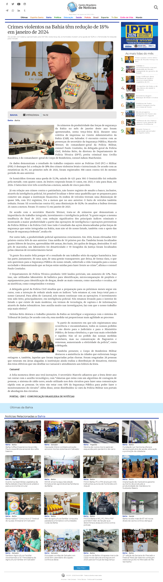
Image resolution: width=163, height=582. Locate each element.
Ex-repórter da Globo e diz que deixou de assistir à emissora (147, 88)
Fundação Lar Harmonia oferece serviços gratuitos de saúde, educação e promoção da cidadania (140, 449)
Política (57, 17)
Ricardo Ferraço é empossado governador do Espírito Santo (146, 131)
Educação (68, 17)
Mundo (139, 17)
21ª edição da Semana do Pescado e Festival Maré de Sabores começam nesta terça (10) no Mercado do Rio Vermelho (139, 558)
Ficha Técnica (82, 579)
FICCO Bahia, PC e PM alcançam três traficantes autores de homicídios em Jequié (100, 484)
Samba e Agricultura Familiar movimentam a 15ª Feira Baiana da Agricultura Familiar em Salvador (21, 557)
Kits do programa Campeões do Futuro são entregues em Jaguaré (146, 114)
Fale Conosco (72, 579)
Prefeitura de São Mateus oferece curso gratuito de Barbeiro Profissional (146, 122)
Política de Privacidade (94, 579)
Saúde (79, 17)
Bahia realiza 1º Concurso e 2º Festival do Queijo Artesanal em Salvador (22, 520)
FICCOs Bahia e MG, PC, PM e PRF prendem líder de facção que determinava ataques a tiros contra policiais (99, 522)
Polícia (88, 17)
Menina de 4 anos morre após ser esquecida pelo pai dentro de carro (99, 448)
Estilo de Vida (126, 17)
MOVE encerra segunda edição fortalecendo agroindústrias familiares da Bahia (62, 484)
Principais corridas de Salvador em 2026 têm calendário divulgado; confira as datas (60, 557)
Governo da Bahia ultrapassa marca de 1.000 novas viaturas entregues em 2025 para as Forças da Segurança (101, 557)
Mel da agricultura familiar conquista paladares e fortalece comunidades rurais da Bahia (61, 521)
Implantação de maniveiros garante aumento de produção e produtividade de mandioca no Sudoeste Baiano (139, 485)
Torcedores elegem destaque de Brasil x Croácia (147, 97)
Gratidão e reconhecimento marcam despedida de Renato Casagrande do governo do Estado (147, 69)
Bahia (49, 17)
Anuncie (63, 579)
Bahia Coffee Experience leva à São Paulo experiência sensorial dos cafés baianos (22, 449)
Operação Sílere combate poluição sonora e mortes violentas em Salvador (62, 448)
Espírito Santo (37, 17)
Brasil (95, 17)
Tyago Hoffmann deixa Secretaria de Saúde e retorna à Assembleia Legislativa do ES (145, 79)
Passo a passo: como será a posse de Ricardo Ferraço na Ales (146, 59)
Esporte (105, 17)
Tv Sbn (114, 17)
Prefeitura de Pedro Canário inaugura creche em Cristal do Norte (145, 105)
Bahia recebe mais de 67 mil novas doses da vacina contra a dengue (138, 520)
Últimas (24, 17)
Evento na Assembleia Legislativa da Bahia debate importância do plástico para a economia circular (22, 484)
